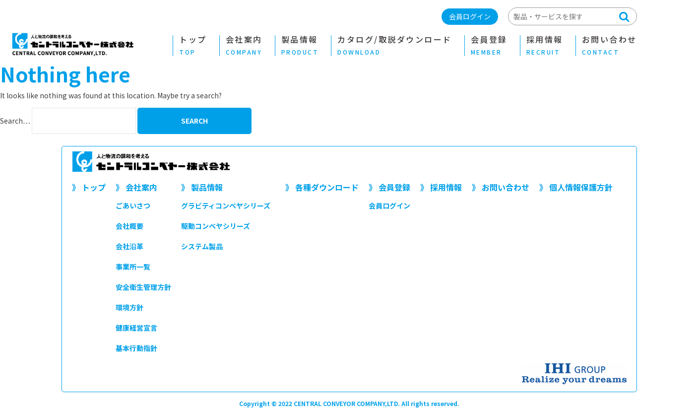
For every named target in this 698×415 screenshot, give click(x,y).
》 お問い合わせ (500, 187)
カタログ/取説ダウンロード (394, 45)
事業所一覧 (133, 267)
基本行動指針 (136, 348)
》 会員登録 (389, 187)
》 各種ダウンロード (322, 187)
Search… (15, 121)
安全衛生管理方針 (143, 287)
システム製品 (202, 246)
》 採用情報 (441, 187)
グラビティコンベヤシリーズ (225, 205)
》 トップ (89, 187)
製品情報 (300, 45)
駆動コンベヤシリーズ (215, 226)
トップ (193, 45)
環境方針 (129, 307)
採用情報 (544, 45)
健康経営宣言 (136, 328)
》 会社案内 (136, 187)
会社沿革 (129, 246)
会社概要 (129, 226)
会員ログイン (470, 16)
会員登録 (489, 45)
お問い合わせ (609, 45)
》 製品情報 (202, 187)
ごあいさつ (133, 205)
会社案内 (244, 45)
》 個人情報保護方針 (576, 187)
